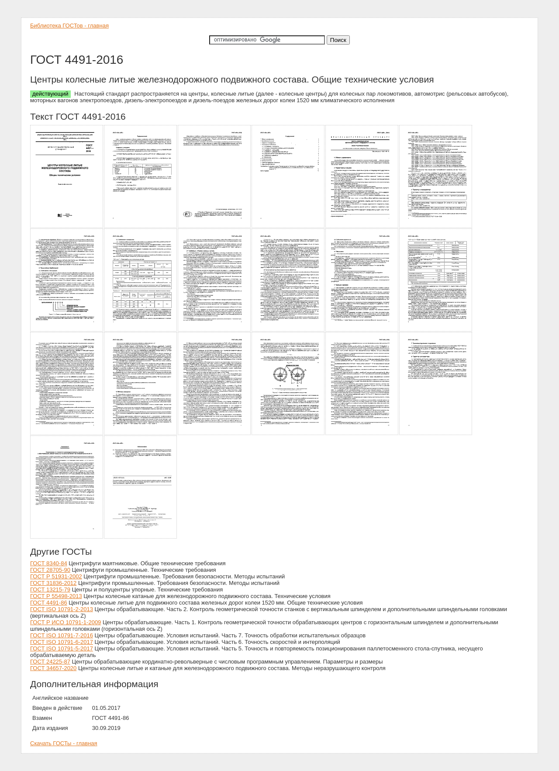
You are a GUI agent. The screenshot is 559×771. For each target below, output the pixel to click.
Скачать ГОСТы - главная (63, 743)
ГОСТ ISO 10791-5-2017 (61, 648)
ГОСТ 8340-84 (48, 563)
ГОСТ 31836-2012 (53, 583)
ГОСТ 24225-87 (50, 661)
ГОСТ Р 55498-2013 (56, 596)
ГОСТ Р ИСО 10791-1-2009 (65, 622)
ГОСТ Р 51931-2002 (56, 576)
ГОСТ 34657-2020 (53, 668)
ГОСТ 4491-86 (48, 602)
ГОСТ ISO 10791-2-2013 (61, 609)
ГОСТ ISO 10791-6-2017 (61, 642)
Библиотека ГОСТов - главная (69, 25)
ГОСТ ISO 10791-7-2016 (61, 635)
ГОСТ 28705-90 (50, 570)
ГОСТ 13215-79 (50, 589)
